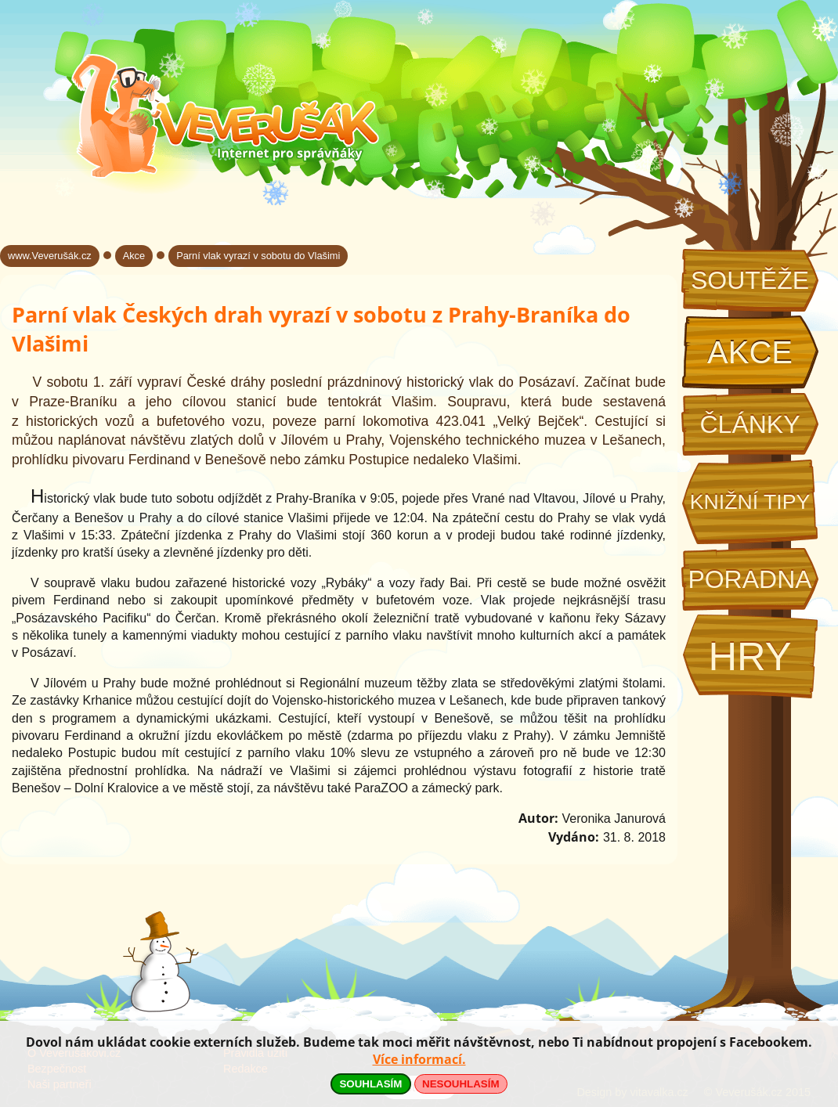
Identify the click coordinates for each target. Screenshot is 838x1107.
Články (749, 424)
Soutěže (750, 280)
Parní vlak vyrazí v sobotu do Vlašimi (258, 255)
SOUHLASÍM (370, 1084)
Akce (750, 352)
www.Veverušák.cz (50, 255)
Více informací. (419, 1059)
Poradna (749, 579)
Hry (749, 656)
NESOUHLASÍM (460, 1084)
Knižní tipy (750, 502)
